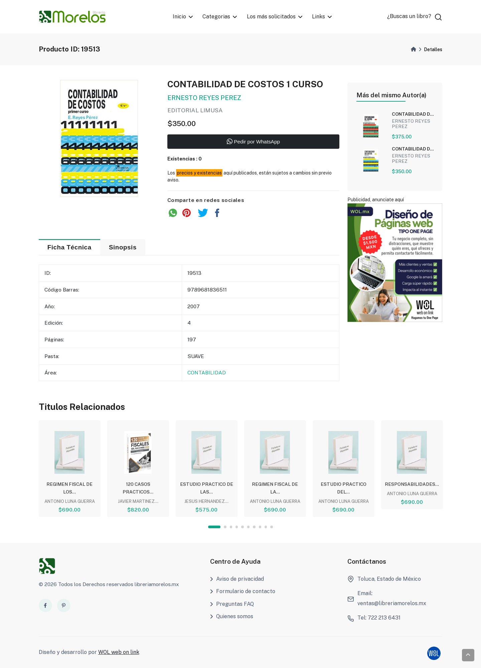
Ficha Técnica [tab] (69, 247)
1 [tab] (214, 527)
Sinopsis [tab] (123, 247)
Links (318, 16)
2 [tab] (225, 527)
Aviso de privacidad (237, 579)
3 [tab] (231, 527)
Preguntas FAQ (232, 604)
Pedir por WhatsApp (253, 142)
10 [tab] (271, 527)
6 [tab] (248, 527)
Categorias (216, 16)
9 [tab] (266, 527)
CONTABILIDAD (206, 373)
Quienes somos (231, 616)
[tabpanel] (69, 468)
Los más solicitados (271, 16)
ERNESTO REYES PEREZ (204, 98)
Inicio (179, 16)
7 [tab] (254, 527)
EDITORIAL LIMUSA (195, 111)
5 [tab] (242, 527)
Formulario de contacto (242, 591)
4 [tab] (236, 527)
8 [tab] (260, 527)
